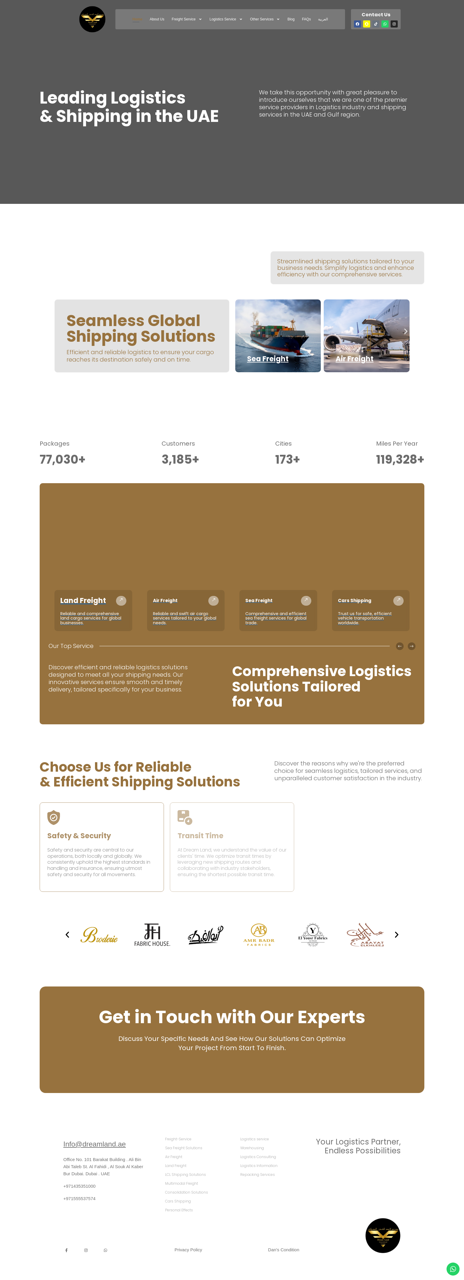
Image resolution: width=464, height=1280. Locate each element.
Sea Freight (268, 359)
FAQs (306, 19)
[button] (239, 331)
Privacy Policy (188, 1249)
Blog (290, 19)
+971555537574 (79, 1198)
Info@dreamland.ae (94, 1144)
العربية (323, 19)
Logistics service (226, 19)
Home (137, 19)
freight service (187, 19)
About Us (157, 19)
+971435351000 (79, 1186)
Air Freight (354, 359)
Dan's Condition (283, 1249)
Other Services (265, 19)
